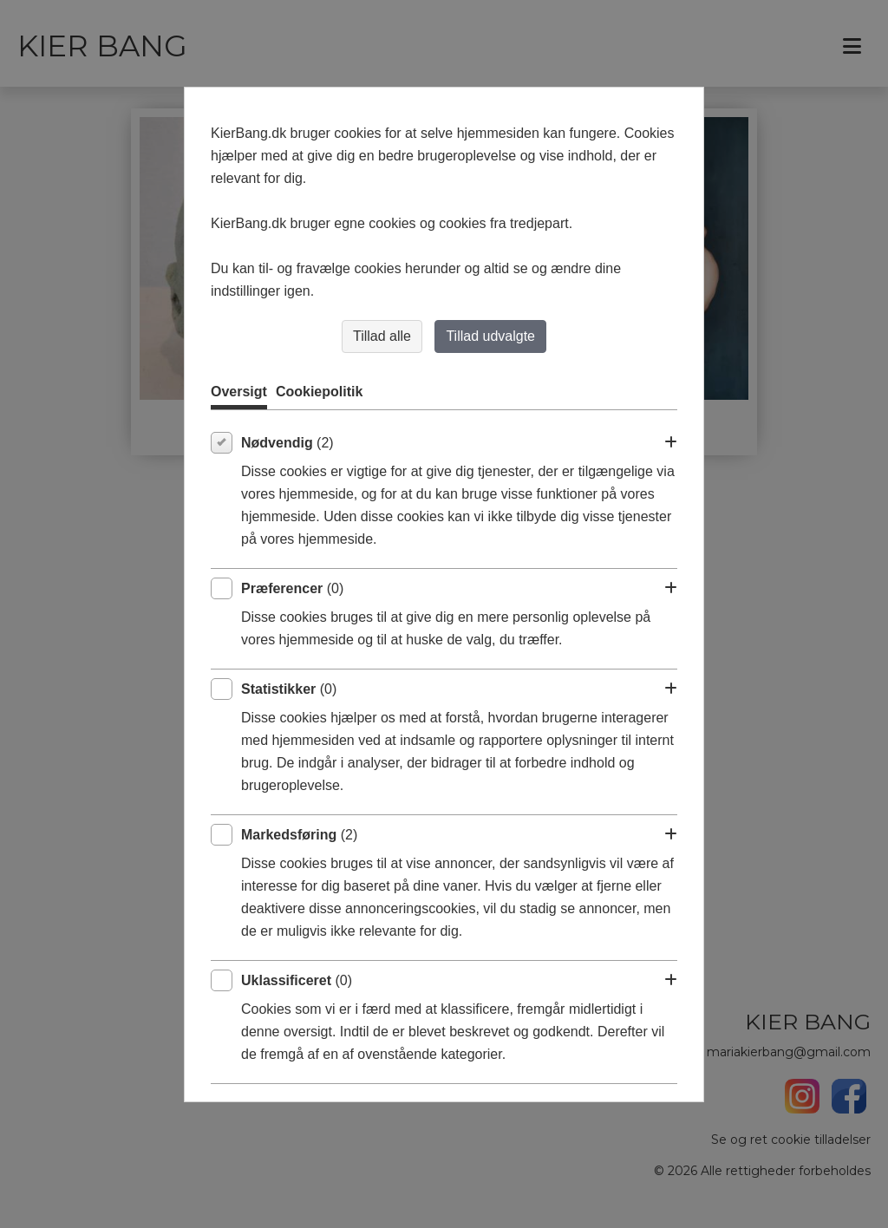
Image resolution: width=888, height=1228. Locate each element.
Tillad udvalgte (490, 336)
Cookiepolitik (319, 391)
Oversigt (239, 391)
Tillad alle (382, 336)
